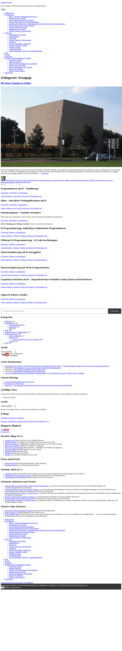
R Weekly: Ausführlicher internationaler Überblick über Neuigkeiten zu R (25, 421)
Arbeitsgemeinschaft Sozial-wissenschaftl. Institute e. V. (23, 489)
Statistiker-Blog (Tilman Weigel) (15, 477)
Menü (3, 9)
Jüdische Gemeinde (95, 180)
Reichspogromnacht (7, 182)
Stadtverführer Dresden (12, 514)
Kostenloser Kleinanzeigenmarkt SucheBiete (19, 511)
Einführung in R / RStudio (17, 18)
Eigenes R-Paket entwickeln (18, 27)
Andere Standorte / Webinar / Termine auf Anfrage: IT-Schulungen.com (24, 236)
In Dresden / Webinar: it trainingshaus (13, 232)
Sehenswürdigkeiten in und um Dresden (51, 180)
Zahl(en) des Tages (71, 180)
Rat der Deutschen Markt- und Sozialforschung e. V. (22, 500)
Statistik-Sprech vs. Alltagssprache (16, 332)
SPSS (11, 328)
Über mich (8, 33)
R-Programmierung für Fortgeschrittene (22, 26)
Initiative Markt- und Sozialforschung (17, 498)
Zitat (6, 343)
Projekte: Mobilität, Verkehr (18, 45)
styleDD (7, 455)
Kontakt (7, 55)
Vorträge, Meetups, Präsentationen (20, 31)
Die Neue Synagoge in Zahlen (16, 83)
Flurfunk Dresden (10, 442)
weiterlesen (45, 173)
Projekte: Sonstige (15, 47)
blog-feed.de (5, 432)
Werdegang (12, 42)
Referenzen (12, 38)
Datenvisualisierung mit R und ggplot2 (21, 20)
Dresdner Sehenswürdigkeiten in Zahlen (18, 58)
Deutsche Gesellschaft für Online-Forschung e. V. (21, 497)
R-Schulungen (9, 15)
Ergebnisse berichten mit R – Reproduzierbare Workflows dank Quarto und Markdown (37, 24)
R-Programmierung (15, 325)
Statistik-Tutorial (10, 465)
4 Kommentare (26, 182)
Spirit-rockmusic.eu (11, 512)
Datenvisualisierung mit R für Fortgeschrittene (24, 22)
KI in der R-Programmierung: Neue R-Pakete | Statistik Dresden (25, 373)
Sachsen (11, 341)
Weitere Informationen (13, 587)
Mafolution (8, 474)
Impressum (8, 56)
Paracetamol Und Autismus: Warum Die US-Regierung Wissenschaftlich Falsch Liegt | (33, 366)
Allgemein (8, 321)
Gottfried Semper (82, 180)
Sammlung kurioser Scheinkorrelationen (18, 475)
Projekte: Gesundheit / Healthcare (20, 44)
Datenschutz (9, 73)
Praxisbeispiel (9, 323)
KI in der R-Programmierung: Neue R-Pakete (19, 382)
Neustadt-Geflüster (11, 449)
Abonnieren (114, 311)
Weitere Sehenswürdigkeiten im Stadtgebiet (23, 64)
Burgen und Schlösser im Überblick (20, 67)
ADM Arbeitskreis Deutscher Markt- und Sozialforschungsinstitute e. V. (28, 486)
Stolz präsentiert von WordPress (22, 583)
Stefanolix (8, 453)
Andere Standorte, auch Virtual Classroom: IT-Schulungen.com (21, 196)
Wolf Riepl (9, 180)
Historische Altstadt (15, 60)
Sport (6, 330)
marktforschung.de (11, 463)
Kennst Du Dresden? (11, 444)
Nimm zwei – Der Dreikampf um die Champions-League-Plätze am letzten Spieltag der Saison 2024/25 (38, 385)
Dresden (34, 180)
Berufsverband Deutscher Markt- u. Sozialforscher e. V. (23, 493)
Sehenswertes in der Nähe (17, 65)
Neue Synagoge (107, 180)
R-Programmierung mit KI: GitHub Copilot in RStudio (66, 373)
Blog (6, 53)
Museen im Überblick (16, 69)
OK (3, 587)
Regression (12, 327)
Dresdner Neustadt (15, 62)
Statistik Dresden (6, 2)
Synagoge (18, 182)
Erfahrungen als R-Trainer (17, 29)
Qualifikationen (14, 36)
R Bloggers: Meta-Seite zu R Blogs (12, 418)
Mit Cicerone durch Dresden (14, 447)
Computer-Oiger (10, 440)
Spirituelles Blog (10, 451)
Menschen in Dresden (12, 446)
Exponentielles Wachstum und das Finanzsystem (30, 370)
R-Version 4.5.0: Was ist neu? (14, 383)
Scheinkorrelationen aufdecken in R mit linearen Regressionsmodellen (86, 366)
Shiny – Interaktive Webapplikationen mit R (23, 16)
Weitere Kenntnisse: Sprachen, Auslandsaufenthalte (25, 51)
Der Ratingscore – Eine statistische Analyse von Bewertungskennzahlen (37, 368)
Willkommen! (9, 13)
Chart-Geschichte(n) (15, 336)
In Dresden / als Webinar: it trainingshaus (14, 193)
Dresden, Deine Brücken (17, 71)
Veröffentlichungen (15, 49)
